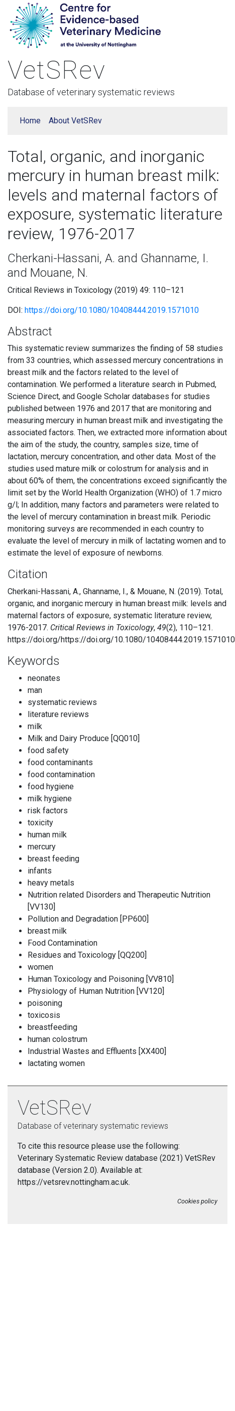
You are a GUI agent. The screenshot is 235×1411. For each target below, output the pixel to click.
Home (30, 120)
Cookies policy (197, 1201)
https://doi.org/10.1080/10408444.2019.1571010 (112, 310)
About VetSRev (75, 120)
